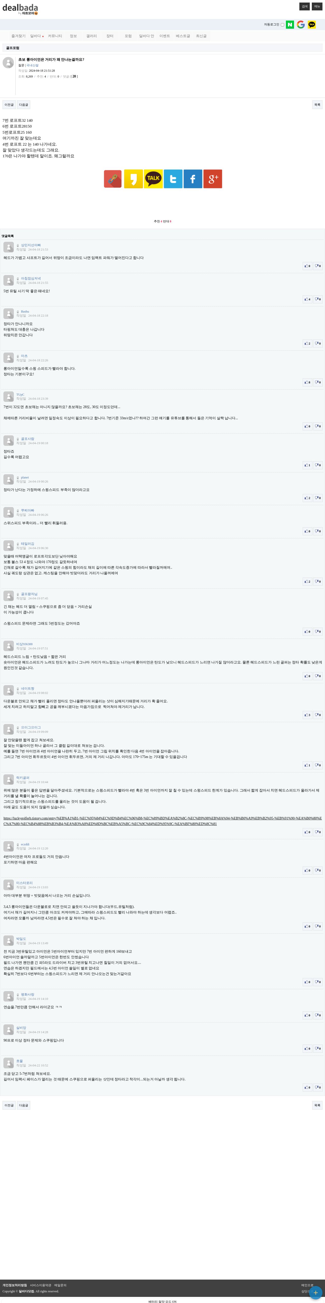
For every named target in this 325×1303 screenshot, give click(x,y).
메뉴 (316, 5)
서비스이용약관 (40, 1273)
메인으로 (307, 1273)
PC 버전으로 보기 (162, 1298)
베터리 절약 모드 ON (162, 1289)
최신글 (201, 36)
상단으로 (307, 1279)
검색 (303, 5)
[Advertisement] (162, 192)
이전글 (9, 104)
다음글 (23, 104)
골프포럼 (12, 48)
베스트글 (183, 36)
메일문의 (60, 1273)
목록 (317, 104)
